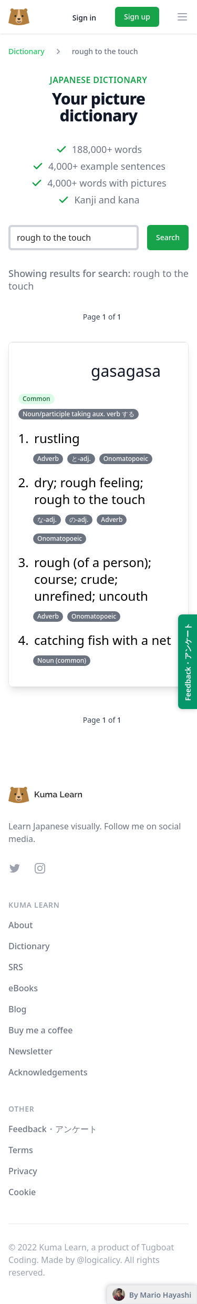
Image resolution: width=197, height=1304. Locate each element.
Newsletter (30, 1051)
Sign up (137, 17)
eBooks (23, 988)
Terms (20, 1150)
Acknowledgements (47, 1072)
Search (168, 237)
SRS (15, 967)
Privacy (22, 1171)
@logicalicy (98, 1260)
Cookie (22, 1192)
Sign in (84, 18)
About (20, 925)
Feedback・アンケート (52, 1129)
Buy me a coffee (40, 1030)
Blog (17, 1009)
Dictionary (26, 51)
